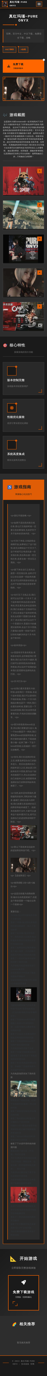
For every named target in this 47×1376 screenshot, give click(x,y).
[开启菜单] (39, 4)
